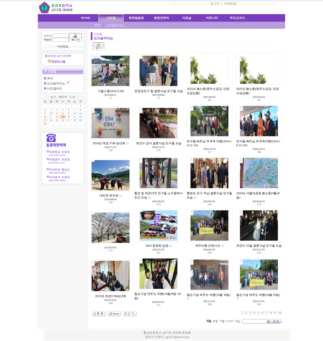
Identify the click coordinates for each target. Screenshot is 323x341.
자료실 (186, 18)
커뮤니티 (212, 18)
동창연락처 (161, 18)
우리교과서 (237, 18)
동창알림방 (136, 18)
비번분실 (230, 3)
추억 (97, 25)
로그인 (215, 3)
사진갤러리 (54, 88)
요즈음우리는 (115, 25)
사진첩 (111, 18)
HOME (86, 18)
